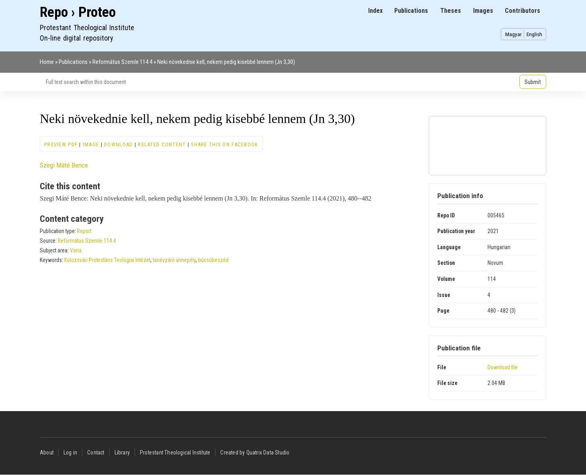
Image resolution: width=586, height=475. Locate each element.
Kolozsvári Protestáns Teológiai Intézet (107, 260)
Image (91, 144)
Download (118, 144)
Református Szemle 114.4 (122, 62)
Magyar (513, 34)
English (534, 34)
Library (122, 452)
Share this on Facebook (224, 144)
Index (375, 10)
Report (84, 231)
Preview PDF (61, 144)
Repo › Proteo (78, 12)
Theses (450, 10)
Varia (76, 250)
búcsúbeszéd (213, 260)
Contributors (522, 10)
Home (47, 62)
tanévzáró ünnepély (174, 260)
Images (483, 10)
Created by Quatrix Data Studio (254, 452)
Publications (411, 10)
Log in (70, 452)
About (46, 452)
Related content (162, 144)
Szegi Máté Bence (64, 165)
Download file (503, 367)
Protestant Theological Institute (175, 452)
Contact (95, 452)
